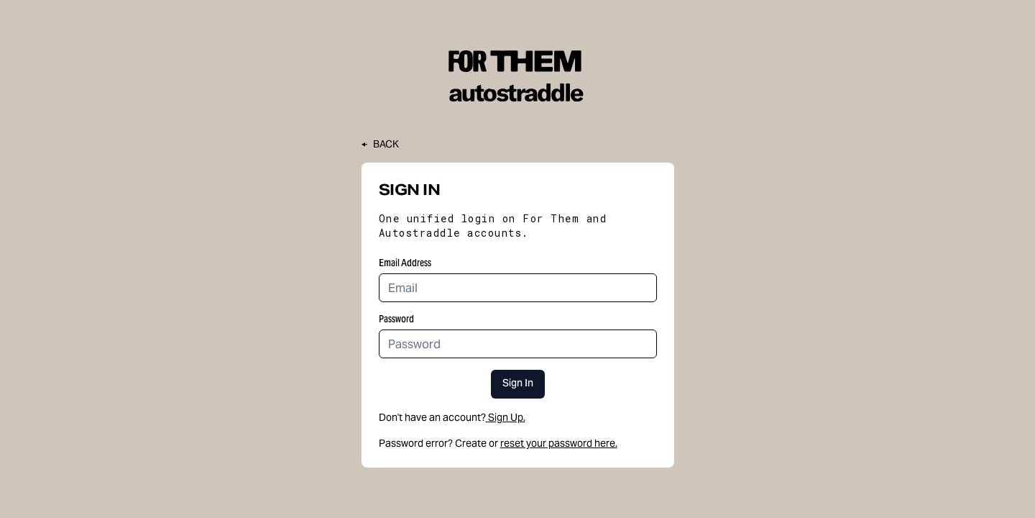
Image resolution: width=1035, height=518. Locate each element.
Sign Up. (505, 417)
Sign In (517, 384)
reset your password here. (558, 443)
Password (396, 319)
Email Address (405, 263)
